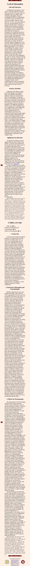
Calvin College (14, 562)
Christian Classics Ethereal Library (15, 560)
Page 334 (16, 163)
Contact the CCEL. (15, 565)
